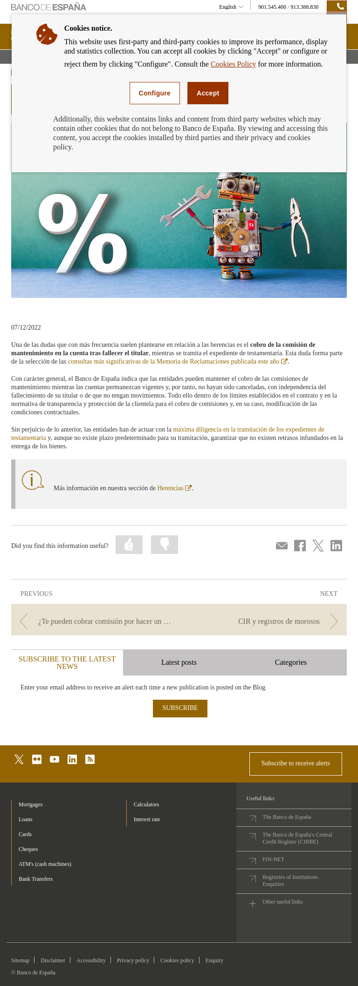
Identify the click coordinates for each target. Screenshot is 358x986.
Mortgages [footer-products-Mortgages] (30, 804)
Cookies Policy (233, 64)
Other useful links (282, 901)
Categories (291, 662)
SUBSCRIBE (180, 707)
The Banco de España (286, 817)
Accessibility (91, 960)
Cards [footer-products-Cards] (25, 834)
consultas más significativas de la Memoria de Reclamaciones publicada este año (178, 361)
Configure (155, 93)
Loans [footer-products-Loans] (25, 819)
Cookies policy (177, 960)
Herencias (174, 488)
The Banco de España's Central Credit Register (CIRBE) (297, 838)
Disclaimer (53, 960)
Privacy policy (133, 960)
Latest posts (179, 662)
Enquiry (215, 960)
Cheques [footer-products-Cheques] (28, 849)
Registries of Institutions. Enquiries (290, 880)
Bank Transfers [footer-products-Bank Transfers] (36, 879)
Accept (208, 93)
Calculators (146, 804)
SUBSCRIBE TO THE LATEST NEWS (67, 662)
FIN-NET (273, 859)
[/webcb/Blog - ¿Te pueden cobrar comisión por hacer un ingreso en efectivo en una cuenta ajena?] (94, 621)
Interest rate (147, 819)
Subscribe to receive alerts (296, 763)
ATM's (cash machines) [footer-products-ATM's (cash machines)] (45, 864)
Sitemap (20, 960)
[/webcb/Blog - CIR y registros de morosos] (264, 621)
